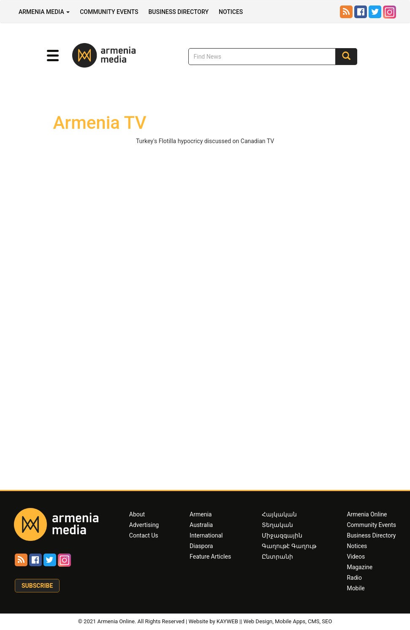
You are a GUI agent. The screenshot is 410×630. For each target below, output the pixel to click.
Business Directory (178, 11)
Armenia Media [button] (44, 11)
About (137, 514)
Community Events (109, 11)
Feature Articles (210, 556)
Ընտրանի (277, 556)
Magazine (359, 567)
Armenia (201, 514)
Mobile (355, 588)
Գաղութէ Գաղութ (289, 546)
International (206, 535)
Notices (231, 11)
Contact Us (143, 535)
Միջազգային (282, 535)
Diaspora (201, 546)
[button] (53, 56)
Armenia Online (367, 514)
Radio (354, 577)
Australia (201, 524)
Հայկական (279, 514)
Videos (356, 556)
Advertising (144, 524)
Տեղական (277, 524)
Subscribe (37, 585)
